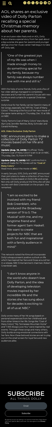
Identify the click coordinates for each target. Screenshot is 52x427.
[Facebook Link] (28, 2)
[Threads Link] (45, 2)
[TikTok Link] (37, 2)
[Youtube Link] (49, 2)
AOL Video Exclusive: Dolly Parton (18, 131)
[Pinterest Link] (41, 2)
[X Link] (33, 2)
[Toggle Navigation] (4, 3)
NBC (35, 169)
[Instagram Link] (24, 2)
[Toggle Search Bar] (10, 3)
